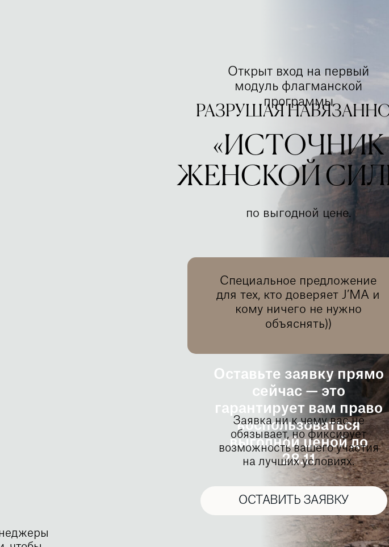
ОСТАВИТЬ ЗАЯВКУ (294, 500)
